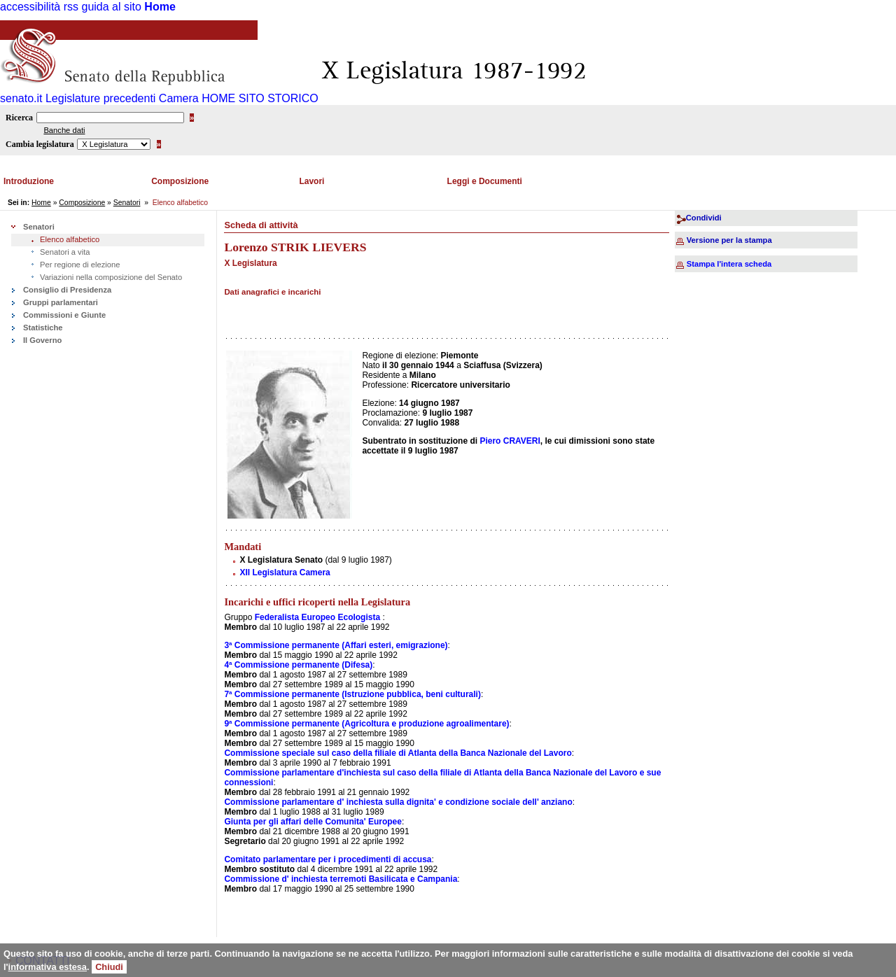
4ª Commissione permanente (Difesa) (298, 665)
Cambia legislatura (40, 144)
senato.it (21, 98)
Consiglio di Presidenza (67, 290)
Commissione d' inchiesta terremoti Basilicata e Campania (340, 879)
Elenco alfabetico (69, 239)
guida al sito (111, 7)
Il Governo (42, 340)
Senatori (127, 202)
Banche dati (64, 130)
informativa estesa (47, 967)
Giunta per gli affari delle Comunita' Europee (313, 822)
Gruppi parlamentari (60, 302)
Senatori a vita (65, 252)
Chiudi (109, 967)
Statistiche (43, 327)
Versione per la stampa (729, 240)
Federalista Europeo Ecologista (317, 617)
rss (71, 7)
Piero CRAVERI (509, 441)
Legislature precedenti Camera (122, 98)
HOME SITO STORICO (260, 98)
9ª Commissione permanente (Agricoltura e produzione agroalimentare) (366, 724)
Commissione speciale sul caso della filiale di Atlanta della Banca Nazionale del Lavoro (397, 753)
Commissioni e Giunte (64, 315)
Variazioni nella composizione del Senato (111, 277)
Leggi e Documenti (484, 181)
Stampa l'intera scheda (729, 264)
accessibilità (30, 7)
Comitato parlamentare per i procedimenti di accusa (327, 859)
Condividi (704, 217)
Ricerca (19, 117)
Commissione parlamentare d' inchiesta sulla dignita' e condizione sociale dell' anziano (398, 802)
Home (159, 7)
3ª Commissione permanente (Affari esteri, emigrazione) (335, 645)
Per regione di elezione (80, 264)
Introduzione (29, 181)
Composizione (180, 181)
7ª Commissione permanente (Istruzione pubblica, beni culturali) (352, 694)
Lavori (311, 181)
